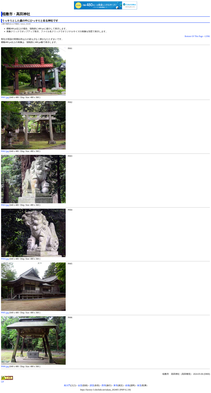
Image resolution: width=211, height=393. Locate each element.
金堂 (80, 385)
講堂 (92, 385)
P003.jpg (5, 205)
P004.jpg (5, 259)
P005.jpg (5, 312)
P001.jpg (5, 97)
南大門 (67, 385)
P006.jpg (5, 366)
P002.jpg (5, 151)
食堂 (139, 385)
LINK (207, 36)
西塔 (104, 385)
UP (2, 382)
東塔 (115, 385)
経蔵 (127, 385)
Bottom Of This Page (194, 36)
